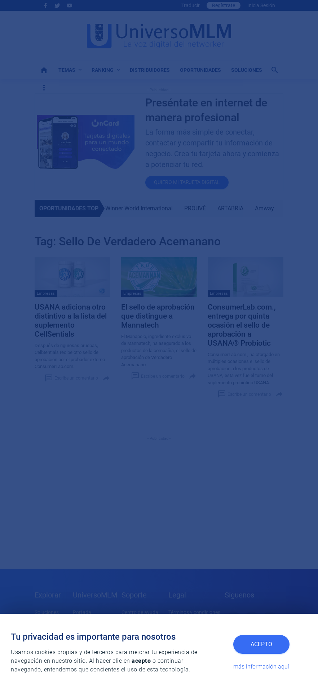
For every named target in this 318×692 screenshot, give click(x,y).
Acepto (261, 644)
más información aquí (261, 666)
